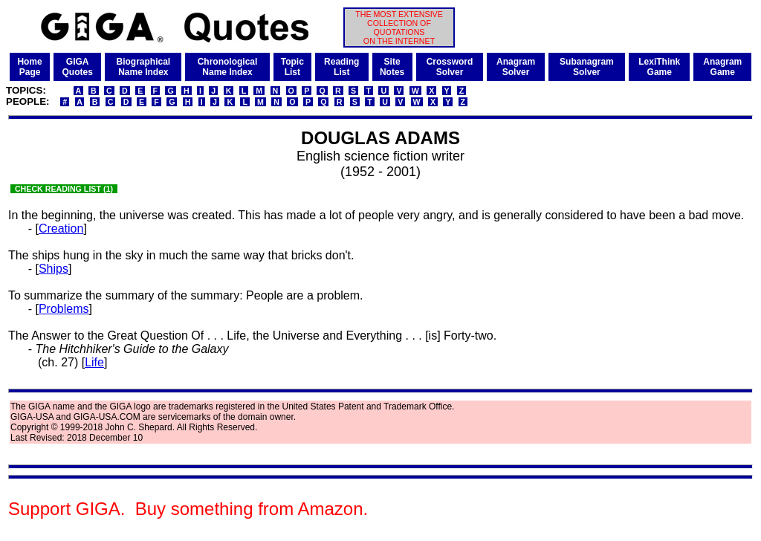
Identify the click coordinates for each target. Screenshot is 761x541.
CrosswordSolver (450, 66)
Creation (61, 228)
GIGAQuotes (77, 66)
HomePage (29, 66)
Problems (64, 308)
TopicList (292, 66)
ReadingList (341, 66)
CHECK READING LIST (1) (63, 188)
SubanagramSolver (587, 66)
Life (94, 362)
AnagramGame (722, 66)
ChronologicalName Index (228, 66)
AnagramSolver (515, 66)
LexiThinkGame (659, 66)
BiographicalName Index (143, 66)
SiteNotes (392, 66)
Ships (53, 268)
